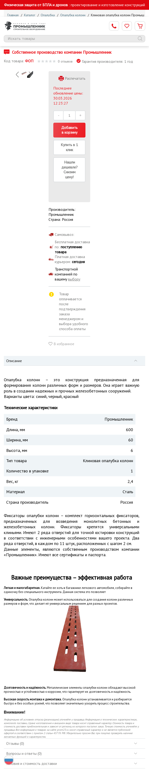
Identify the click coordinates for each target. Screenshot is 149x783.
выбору (74, 279)
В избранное (64, 343)
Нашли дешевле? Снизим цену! (69, 169)
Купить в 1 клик (69, 147)
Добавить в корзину (69, 130)
